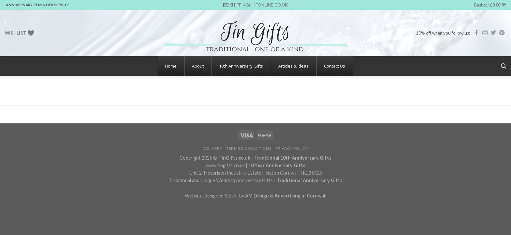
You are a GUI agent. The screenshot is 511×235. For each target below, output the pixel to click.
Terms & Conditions (248, 148)
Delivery (212, 148)
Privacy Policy (292, 148)
